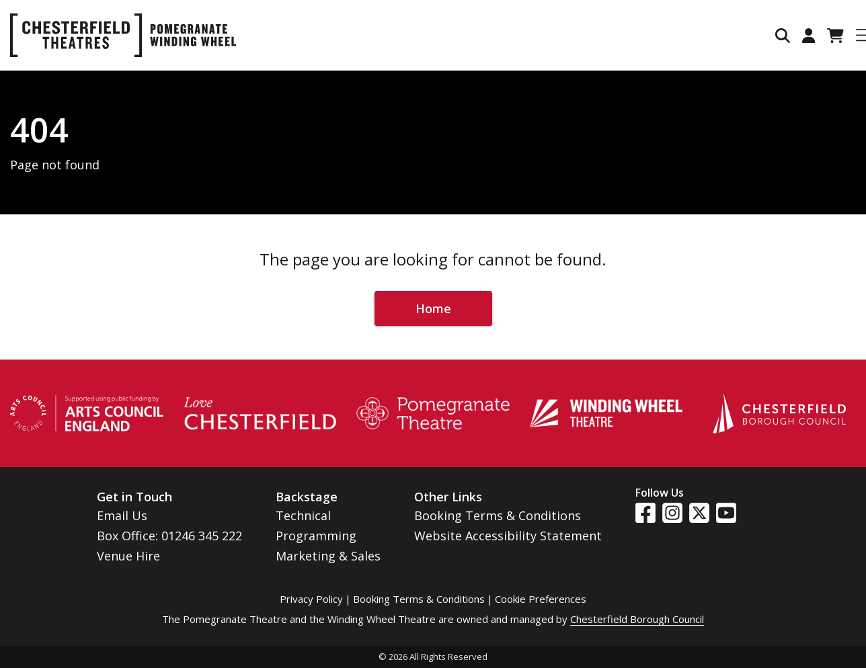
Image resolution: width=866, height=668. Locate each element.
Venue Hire (128, 556)
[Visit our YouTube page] (726, 512)
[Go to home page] (123, 35)
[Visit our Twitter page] (699, 512)
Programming (316, 536)
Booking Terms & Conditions (497, 515)
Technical (303, 515)
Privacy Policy (311, 599)
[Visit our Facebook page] (645, 512)
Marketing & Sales (328, 556)
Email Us (122, 515)
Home (433, 308)
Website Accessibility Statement (508, 536)
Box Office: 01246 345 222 (169, 536)
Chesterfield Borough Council (637, 619)
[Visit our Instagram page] (672, 512)
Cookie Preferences (540, 599)
